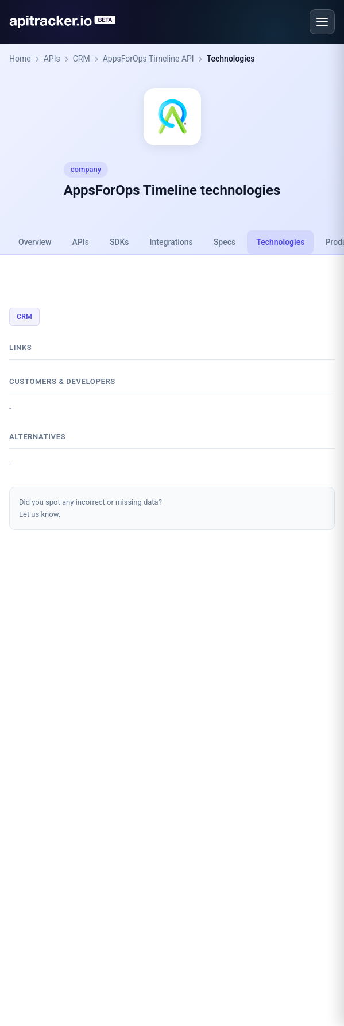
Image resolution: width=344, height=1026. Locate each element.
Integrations (171, 242)
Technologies (231, 58)
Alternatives (37, 436)
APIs (52, 58)
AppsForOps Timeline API (148, 58)
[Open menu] (322, 21)
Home (20, 58)
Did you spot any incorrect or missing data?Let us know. (90, 508)
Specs (224, 242)
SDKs (119, 242)
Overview (34, 242)
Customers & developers (62, 381)
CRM (81, 58)
